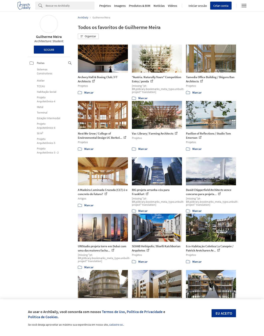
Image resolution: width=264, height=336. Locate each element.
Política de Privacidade (145, 311)
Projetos (105, 5)
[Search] (70, 6)
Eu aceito (224, 313)
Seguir (49, 50)
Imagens (120, 5)
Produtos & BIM (139, 5)
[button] (88, 36)
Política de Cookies (43, 317)
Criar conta (220, 6)
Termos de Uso (113, 311)
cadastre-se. (116, 324)
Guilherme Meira (49, 36)
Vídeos (172, 5)
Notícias (159, 5)
